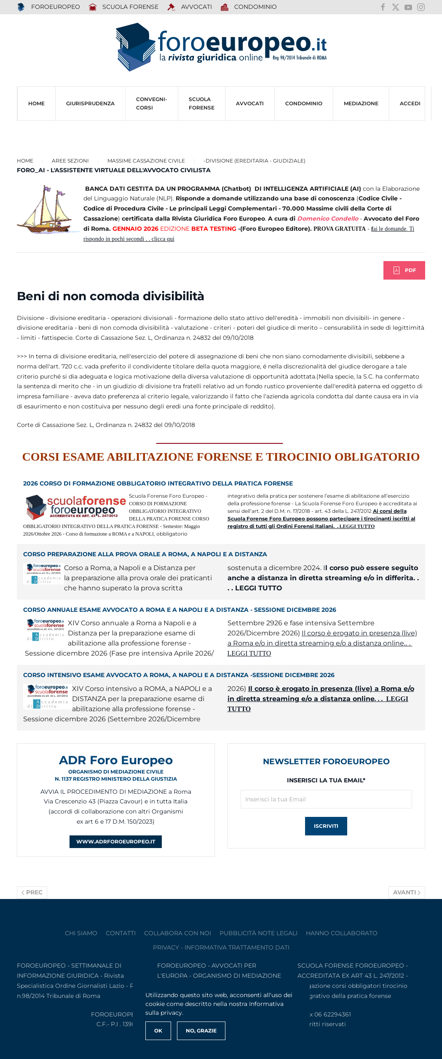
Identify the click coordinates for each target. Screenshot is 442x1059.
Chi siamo (81, 933)
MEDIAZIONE (361, 103)
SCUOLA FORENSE (123, 7)
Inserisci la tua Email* (326, 780)
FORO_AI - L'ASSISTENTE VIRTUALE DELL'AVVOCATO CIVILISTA (114, 170)
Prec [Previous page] (32, 892)
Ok (158, 1030)
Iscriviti (326, 826)
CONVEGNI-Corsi (151, 103)
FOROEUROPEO (48, 7)
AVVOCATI (189, 7)
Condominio (248, 7)
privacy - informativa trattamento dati (221, 947)
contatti (121, 933)
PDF (404, 270)
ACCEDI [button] (410, 103)
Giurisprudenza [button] (90, 103)
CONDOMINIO (303, 103)
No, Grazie (201, 1030)
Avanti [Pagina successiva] (407, 892)
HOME (36, 103)
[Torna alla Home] (221, 47)
